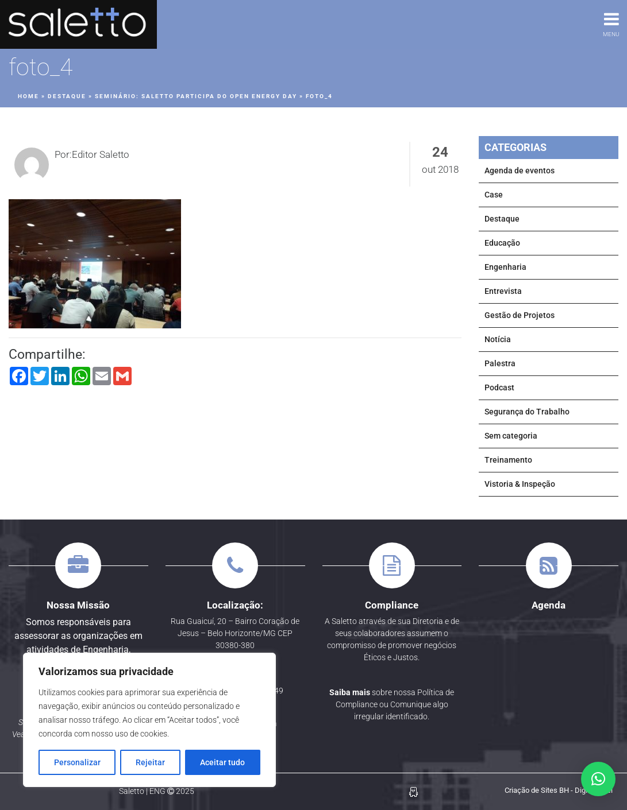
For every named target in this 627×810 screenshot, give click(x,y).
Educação (502, 242)
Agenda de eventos (519, 170)
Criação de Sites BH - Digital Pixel (559, 790)
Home (28, 96)
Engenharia (505, 267)
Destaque (67, 96)
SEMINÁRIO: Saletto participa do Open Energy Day (196, 96)
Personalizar (77, 762)
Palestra (500, 363)
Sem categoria (510, 435)
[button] (598, 779)
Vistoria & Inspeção (519, 484)
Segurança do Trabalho (527, 411)
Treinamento (508, 459)
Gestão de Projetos (519, 315)
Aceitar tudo (222, 762)
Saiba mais (349, 692)
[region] (149, 720)
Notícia (497, 339)
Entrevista (503, 291)
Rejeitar (150, 762)
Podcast (499, 387)
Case (493, 194)
